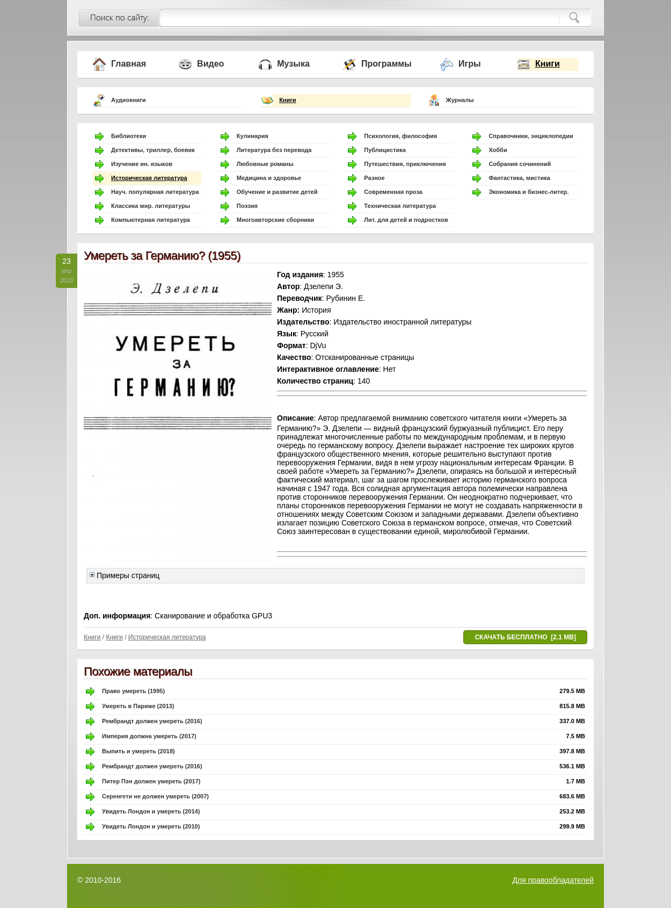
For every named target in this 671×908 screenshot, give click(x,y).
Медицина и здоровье (269, 178)
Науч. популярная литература (155, 192)
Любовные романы (265, 164)
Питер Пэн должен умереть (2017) (151, 781)
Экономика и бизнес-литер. (528, 192)
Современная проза (393, 192)
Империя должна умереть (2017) (149, 736)
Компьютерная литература (150, 220)
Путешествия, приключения (405, 164)
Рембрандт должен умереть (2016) (152, 721)
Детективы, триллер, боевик (153, 150)
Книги (547, 63)
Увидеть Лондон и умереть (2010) (151, 826)
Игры (469, 63)
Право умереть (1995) (133, 691)
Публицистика (385, 150)
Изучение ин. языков (141, 164)
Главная (128, 63)
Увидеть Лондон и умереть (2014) (151, 811)
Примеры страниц (124, 575)
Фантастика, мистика (519, 178)
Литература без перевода (274, 150)
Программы (386, 63)
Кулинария (252, 136)
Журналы (460, 100)
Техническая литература (400, 206)
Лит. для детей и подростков (406, 220)
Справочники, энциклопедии (530, 136)
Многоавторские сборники (276, 220)
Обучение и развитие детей (277, 192)
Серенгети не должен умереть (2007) (155, 796)
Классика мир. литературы (150, 206)
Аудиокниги (128, 100)
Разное (374, 178)
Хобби (497, 150)
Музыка (293, 63)
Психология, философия (400, 136)
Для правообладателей (553, 880)
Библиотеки (128, 136)
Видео (210, 63)
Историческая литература (149, 178)
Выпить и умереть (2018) (138, 751)
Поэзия (247, 206)
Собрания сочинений (519, 164)
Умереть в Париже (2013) (138, 706)
